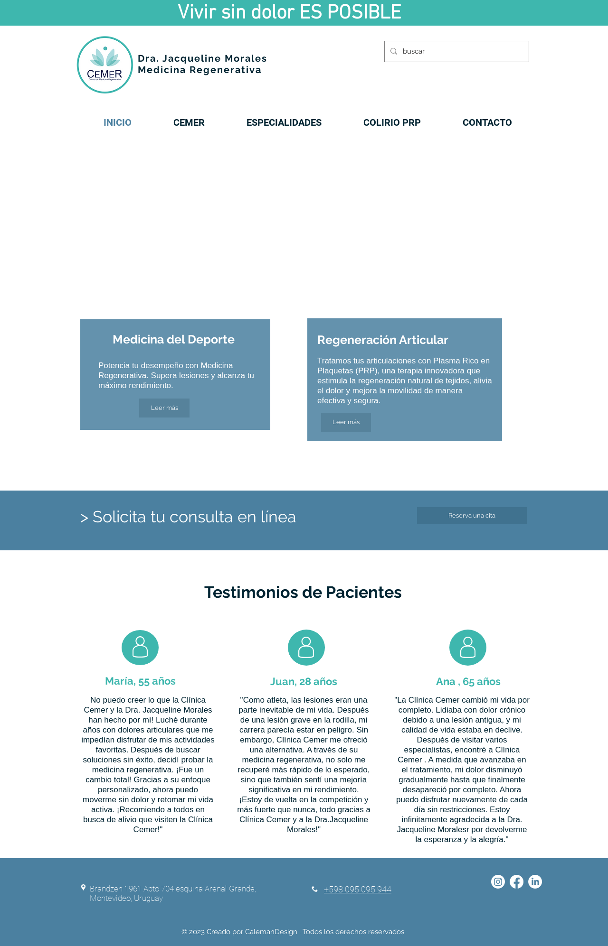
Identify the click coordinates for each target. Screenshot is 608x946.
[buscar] (456, 51)
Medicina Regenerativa (200, 69)
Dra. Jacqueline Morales (202, 58)
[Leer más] (164, 408)
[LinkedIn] (535, 882)
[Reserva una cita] (472, 515)
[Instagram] (498, 882)
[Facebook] (516, 882)
